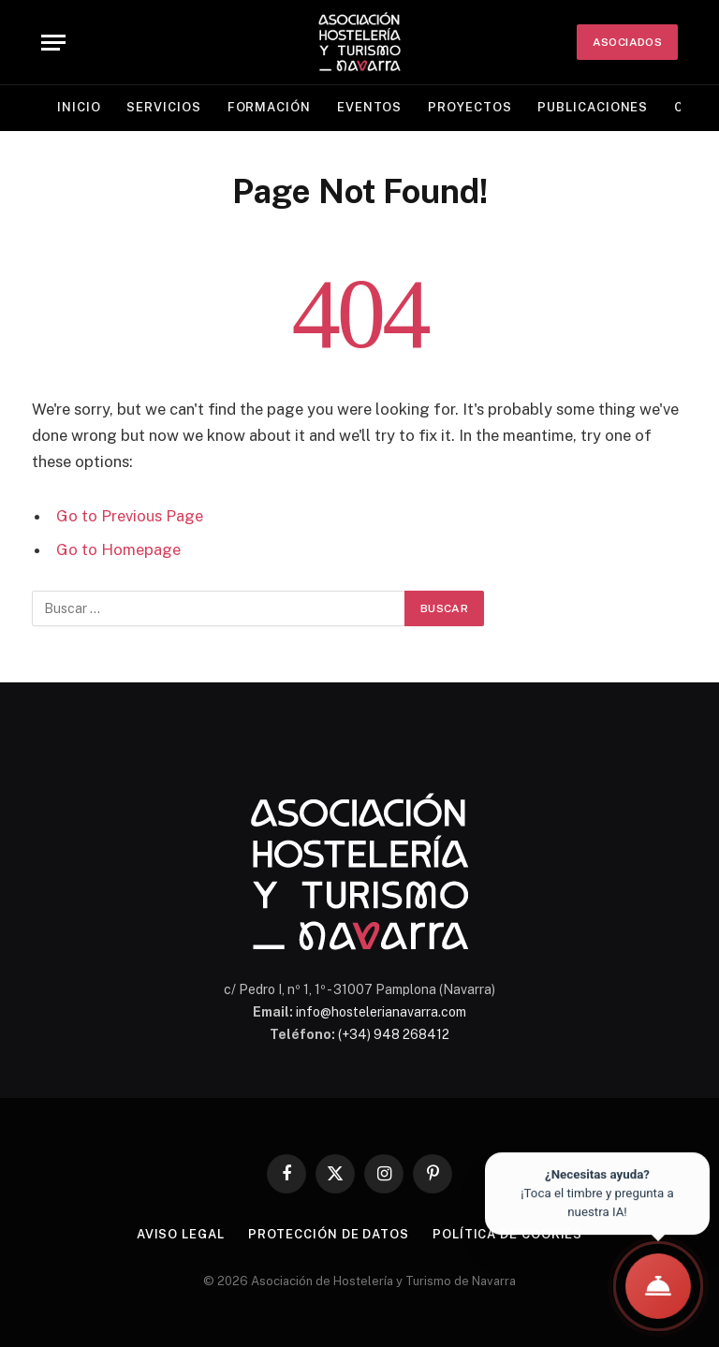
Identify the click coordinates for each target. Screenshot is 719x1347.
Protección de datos (328, 1234)
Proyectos (469, 107)
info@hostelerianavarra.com (381, 1011)
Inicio (78, 107)
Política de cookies (507, 1234)
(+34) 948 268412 (393, 1034)
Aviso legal (181, 1234)
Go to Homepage (118, 549)
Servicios (163, 107)
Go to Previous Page (129, 515)
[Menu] (53, 43)
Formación (269, 107)
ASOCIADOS (627, 42)
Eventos (369, 107)
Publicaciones (592, 107)
